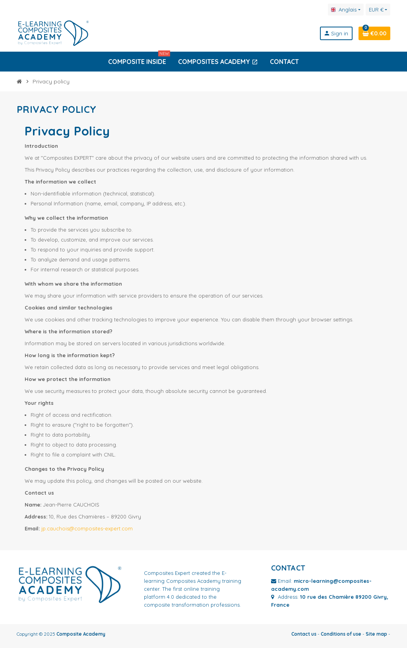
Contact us (303, 634)
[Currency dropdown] (378, 9)
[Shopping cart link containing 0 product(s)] (374, 33)
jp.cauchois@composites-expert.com (87, 528)
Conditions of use (341, 634)
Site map (376, 634)
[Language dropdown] (345, 9)
